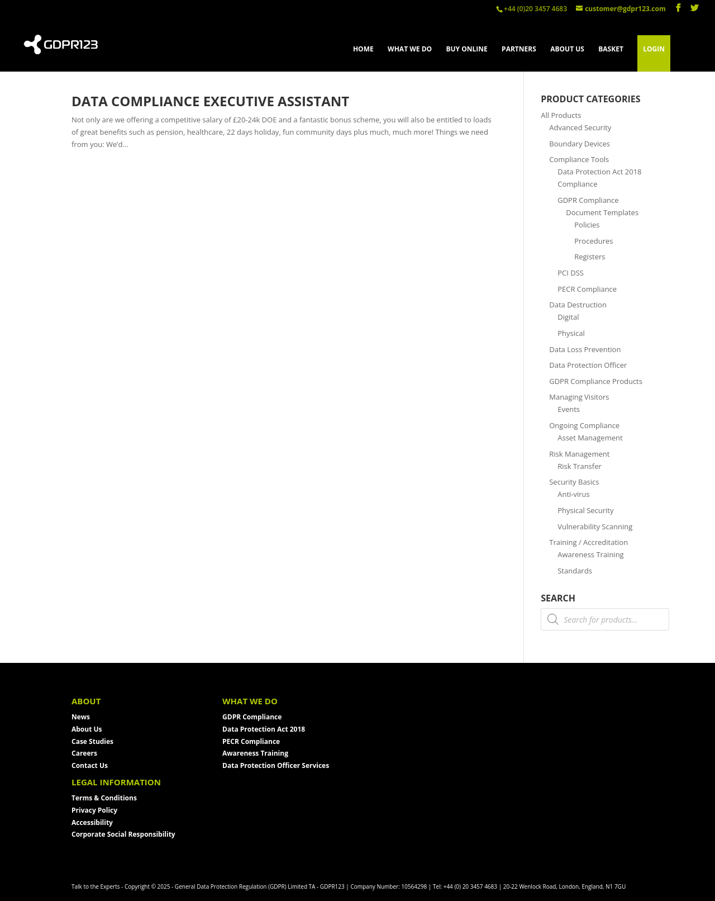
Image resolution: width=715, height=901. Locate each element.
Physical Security (585, 510)
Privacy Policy (94, 810)
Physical (571, 333)
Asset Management (589, 438)
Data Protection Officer (588, 365)
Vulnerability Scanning (594, 526)
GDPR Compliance (587, 200)
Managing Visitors (579, 397)
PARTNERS (519, 49)
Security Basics (574, 482)
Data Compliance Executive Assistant (210, 101)
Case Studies (92, 741)
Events (568, 409)
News (81, 717)
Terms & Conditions (104, 798)
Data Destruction (578, 305)
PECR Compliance (587, 289)
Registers (589, 257)
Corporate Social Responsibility (123, 834)
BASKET (610, 49)
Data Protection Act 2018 (263, 729)
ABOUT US (567, 49)
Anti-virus (573, 494)
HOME (363, 49)
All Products (561, 115)
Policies (586, 225)
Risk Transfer (579, 466)
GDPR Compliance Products (595, 381)
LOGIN (654, 49)
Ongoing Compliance (584, 425)
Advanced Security (580, 127)
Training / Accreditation (588, 542)
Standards (574, 571)
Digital (568, 317)
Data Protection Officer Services (275, 765)
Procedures (593, 241)
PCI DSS (570, 273)
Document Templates (602, 212)
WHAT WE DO (410, 49)
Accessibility (92, 822)
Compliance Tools (579, 159)
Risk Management (579, 454)
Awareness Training (590, 554)
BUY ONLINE (466, 49)
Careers (84, 753)
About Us (87, 729)
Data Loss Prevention (585, 349)
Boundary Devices (579, 144)
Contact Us (90, 765)
